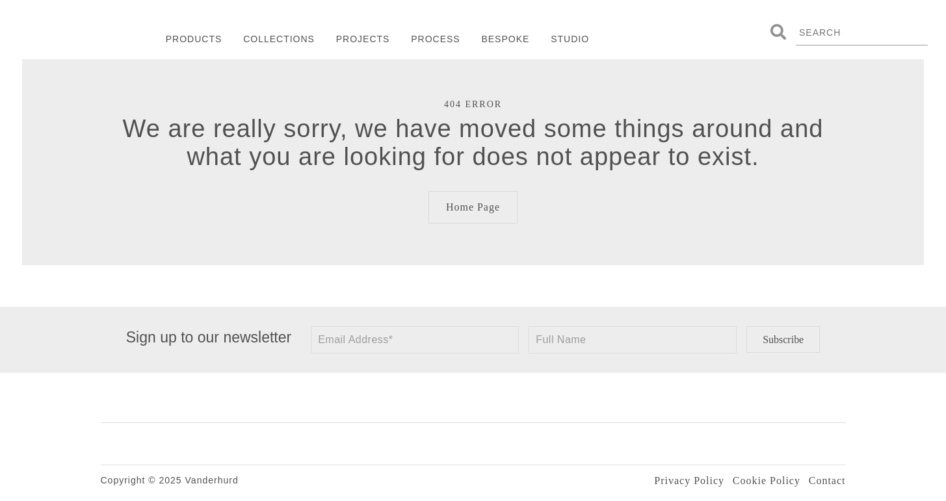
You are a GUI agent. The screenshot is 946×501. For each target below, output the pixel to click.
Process (435, 39)
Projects (363, 39)
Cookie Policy (766, 480)
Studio (570, 39)
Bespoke (505, 39)
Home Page (473, 206)
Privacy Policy (689, 480)
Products (194, 39)
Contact (827, 480)
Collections (279, 39)
